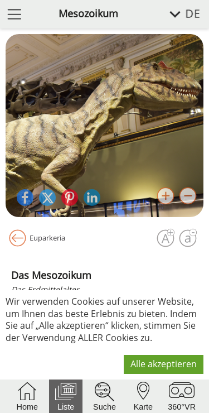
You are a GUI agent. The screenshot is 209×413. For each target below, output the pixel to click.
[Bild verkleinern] (188, 196)
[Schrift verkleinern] (188, 238)
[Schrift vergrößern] (165, 238)
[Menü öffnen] (14, 14)
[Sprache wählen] (178, 14)
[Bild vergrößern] (165, 196)
